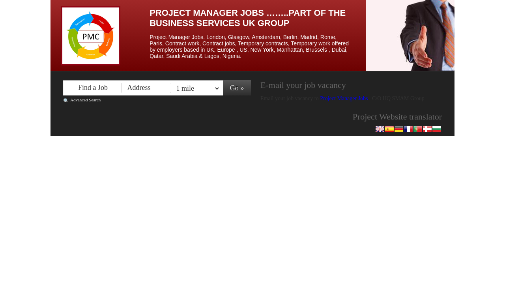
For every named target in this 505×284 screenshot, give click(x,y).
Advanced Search (85, 99)
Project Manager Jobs (344, 98)
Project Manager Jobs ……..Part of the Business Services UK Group (248, 18)
